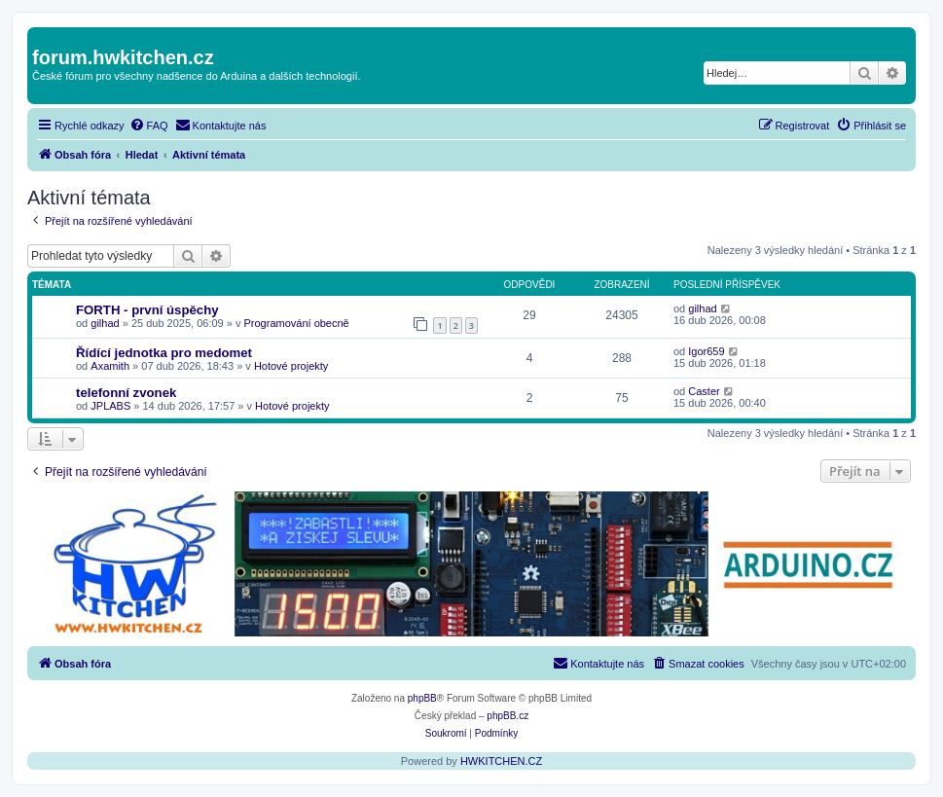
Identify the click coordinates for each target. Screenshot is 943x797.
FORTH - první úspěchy (147, 310)
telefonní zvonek (126, 392)
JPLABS (110, 406)
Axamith (110, 366)
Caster (703, 391)
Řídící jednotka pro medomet (164, 352)
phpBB (422, 698)
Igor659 (706, 351)
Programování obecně (295, 323)
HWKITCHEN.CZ (501, 761)
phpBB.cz (507, 715)
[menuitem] (148, 125)
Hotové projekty (291, 366)
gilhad (105, 323)
